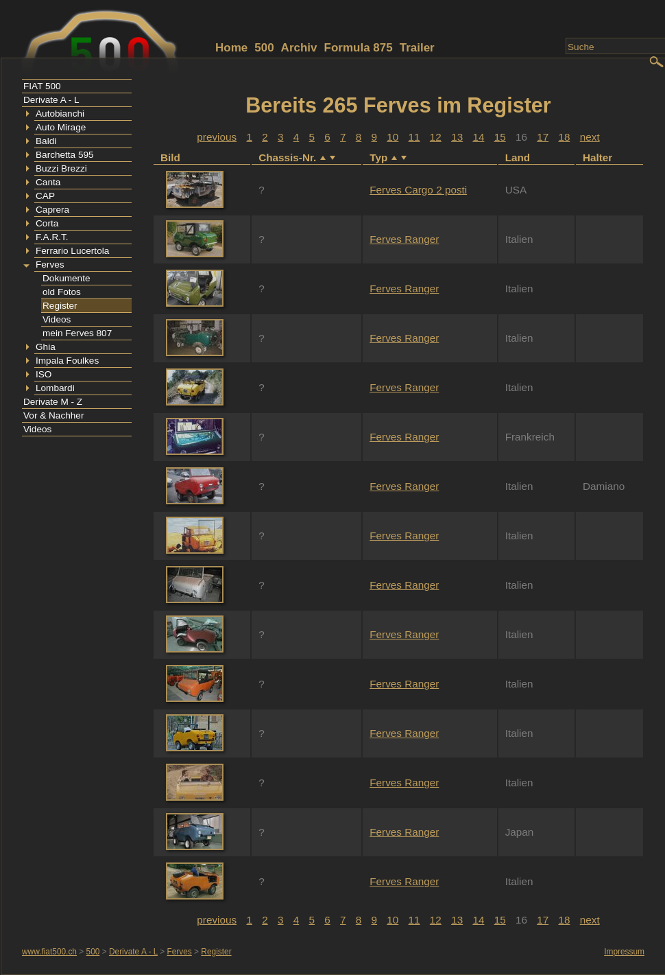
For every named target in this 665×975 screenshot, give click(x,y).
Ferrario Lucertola (72, 251)
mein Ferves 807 (77, 333)
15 (500, 137)
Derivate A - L (51, 100)
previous (217, 137)
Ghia (46, 347)
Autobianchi (60, 113)
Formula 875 (358, 47)
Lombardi (55, 388)
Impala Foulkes (67, 360)
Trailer (417, 47)
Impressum (624, 951)
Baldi (46, 141)
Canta (48, 182)
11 (414, 137)
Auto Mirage (61, 127)
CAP (45, 196)
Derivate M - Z (52, 402)
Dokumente (66, 278)
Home (231, 47)
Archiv (299, 47)
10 (392, 137)
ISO (43, 374)
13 (457, 137)
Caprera (52, 209)
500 (264, 47)
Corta (47, 223)
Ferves (50, 264)
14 (478, 137)
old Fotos (62, 292)
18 (564, 137)
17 (542, 137)
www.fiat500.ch (49, 951)
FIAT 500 (42, 86)
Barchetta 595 (65, 155)
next (590, 137)
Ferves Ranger (404, 239)
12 (436, 137)
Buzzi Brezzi (61, 168)
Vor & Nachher (53, 415)
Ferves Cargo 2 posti (418, 190)
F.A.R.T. (52, 237)
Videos (57, 319)
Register (60, 306)
